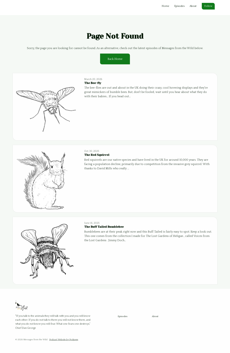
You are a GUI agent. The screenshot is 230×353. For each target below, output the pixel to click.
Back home (115, 59)
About (193, 6)
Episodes (179, 6)
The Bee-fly (92, 83)
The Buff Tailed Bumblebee (104, 226)
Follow (208, 6)
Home (165, 6)
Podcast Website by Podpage (63, 339)
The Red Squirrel (96, 155)
